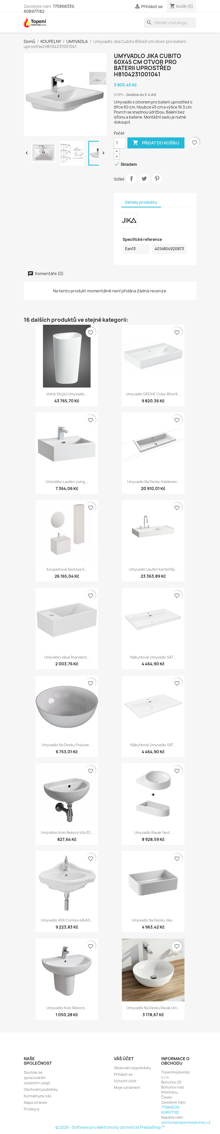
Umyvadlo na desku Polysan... (67, 744)
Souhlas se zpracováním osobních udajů (37, 1077)
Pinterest (157, 179)
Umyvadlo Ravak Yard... (153, 832)
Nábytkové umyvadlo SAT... (153, 657)
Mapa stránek (35, 1102)
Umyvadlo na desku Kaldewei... (153, 481)
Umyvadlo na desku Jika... (153, 920)
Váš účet (124, 1058)
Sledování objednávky (132, 1067)
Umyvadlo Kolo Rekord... (67, 1007)
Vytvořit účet (125, 1080)
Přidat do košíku (156, 143)
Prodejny (32, 1109)
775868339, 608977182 (170, 1110)
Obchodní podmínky (41, 1089)
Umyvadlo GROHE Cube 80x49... (153, 394)
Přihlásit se (123, 1074)
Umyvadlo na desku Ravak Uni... (153, 1007)
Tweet (144, 179)
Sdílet (131, 179)
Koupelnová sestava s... (67, 569)
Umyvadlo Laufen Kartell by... (153, 569)
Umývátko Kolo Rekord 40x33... (67, 832)
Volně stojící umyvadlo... (66, 394)
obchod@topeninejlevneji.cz (185, 1122)
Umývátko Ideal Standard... (67, 657)
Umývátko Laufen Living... (67, 481)
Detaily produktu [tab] (141, 202)
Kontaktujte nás (37, 1096)
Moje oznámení (127, 1087)
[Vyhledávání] (170, 23)
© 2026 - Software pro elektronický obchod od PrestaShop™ (110, 1127)
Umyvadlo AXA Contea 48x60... (67, 920)
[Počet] (120, 142)
